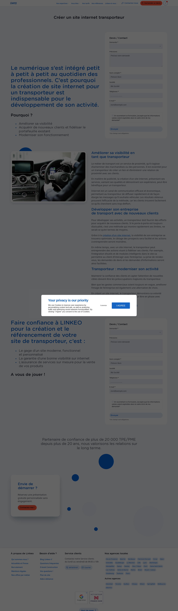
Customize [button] (103, 305)
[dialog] (89, 305)
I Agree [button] (120, 305)
